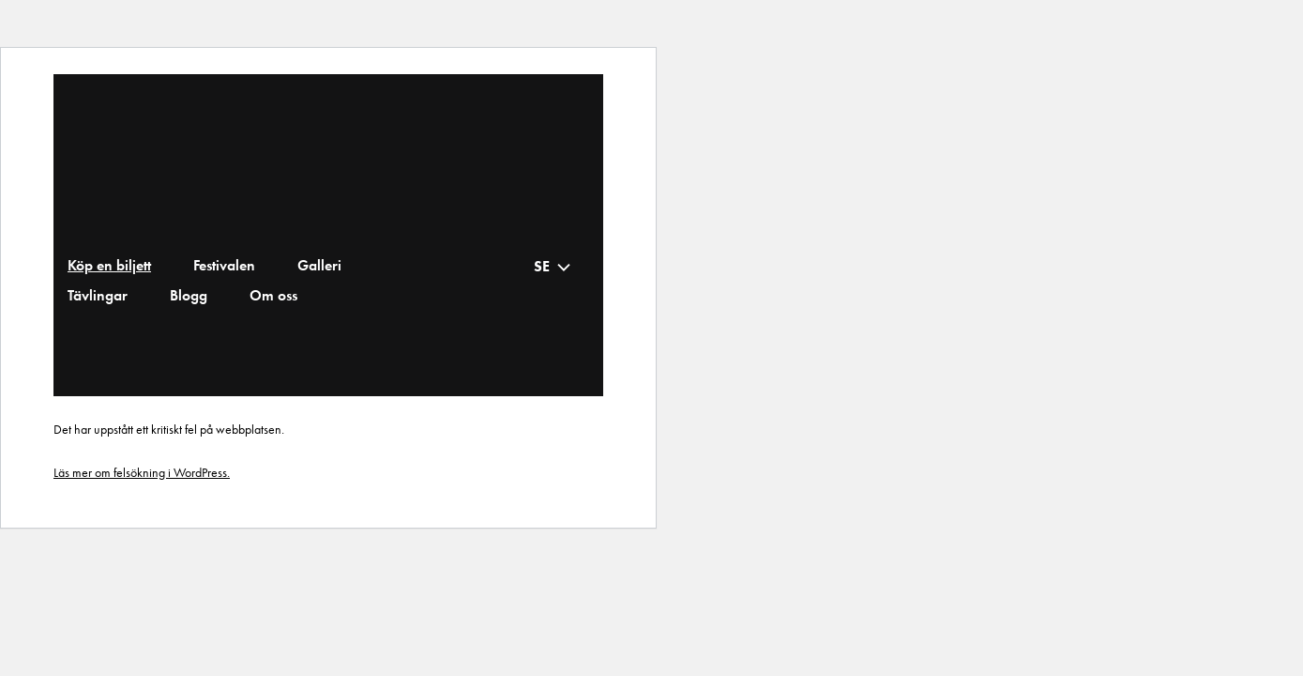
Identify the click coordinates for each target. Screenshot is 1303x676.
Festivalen (224, 265)
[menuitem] (557, 266)
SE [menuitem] (542, 266)
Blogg (188, 295)
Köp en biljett (109, 265)
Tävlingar (98, 295)
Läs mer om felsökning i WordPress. (141, 472)
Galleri (319, 265)
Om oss (273, 295)
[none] (553, 266)
